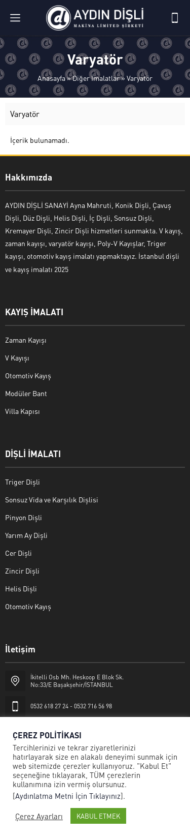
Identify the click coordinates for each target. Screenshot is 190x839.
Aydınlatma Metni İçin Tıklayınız (68, 795)
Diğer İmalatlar (96, 77)
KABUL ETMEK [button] (98, 816)
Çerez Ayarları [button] (39, 816)
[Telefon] (175, 17)
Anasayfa (51, 77)
